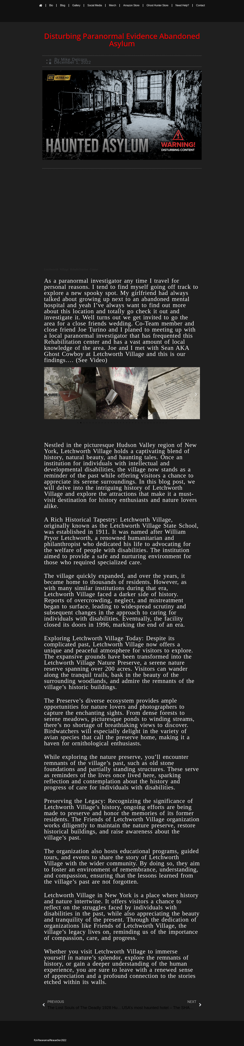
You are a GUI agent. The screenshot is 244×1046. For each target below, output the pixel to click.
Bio (51, 5)
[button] (48, 394)
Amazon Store (131, 5)
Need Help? (182, 5)
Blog (62, 5)
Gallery (76, 5)
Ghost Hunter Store (157, 5)
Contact (200, 5)
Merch (112, 5)
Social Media (94, 5)
